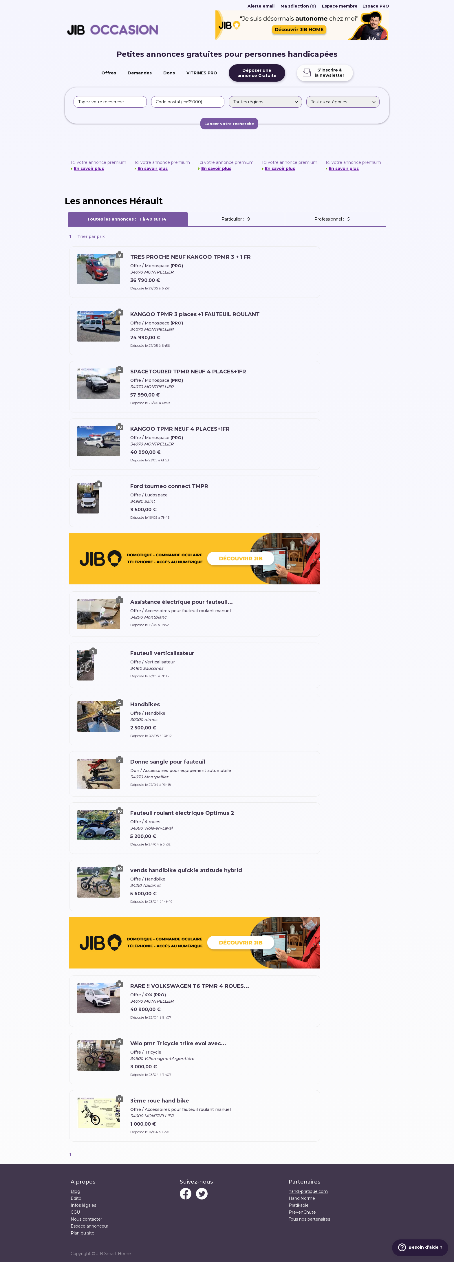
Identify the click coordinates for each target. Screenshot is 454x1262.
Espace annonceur (89, 1226)
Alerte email (261, 6)
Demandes (140, 73)
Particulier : (236, 219)
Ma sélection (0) (298, 6)
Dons (169, 73)
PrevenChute (302, 1212)
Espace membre (340, 6)
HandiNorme (302, 1198)
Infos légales (83, 1205)
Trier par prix (91, 236)
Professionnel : (333, 219)
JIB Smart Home (113, 1253)
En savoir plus (89, 168)
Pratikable (299, 1205)
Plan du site (82, 1233)
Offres (108, 73)
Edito (76, 1198)
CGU (75, 1212)
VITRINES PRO (201, 73)
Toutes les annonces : (128, 219)
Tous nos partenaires (309, 1219)
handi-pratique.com (308, 1191)
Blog (75, 1191)
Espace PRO (376, 6)
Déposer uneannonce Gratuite (257, 73)
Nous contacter (86, 1219)
